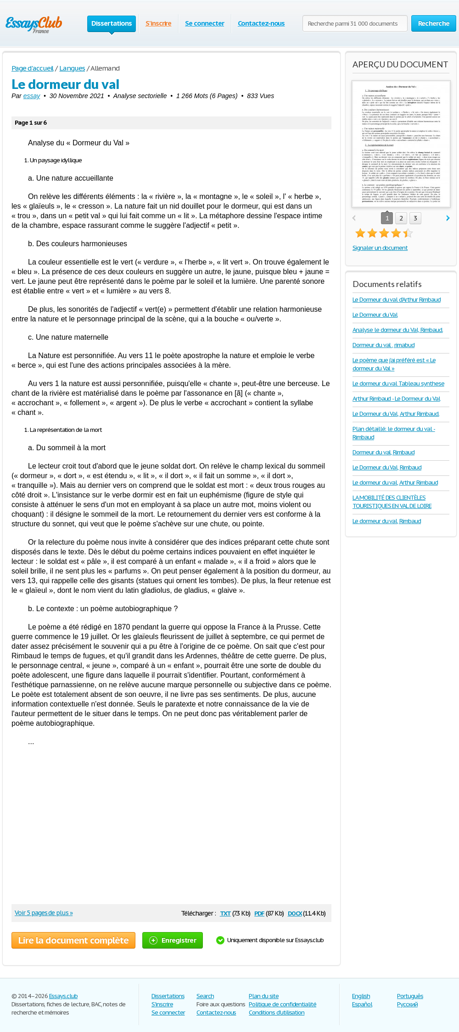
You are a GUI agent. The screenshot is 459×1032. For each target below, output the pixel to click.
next (448, 218)
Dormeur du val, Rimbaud (383, 452)
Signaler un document (380, 248)
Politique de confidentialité (282, 1004)
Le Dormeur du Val (375, 315)
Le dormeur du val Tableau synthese (398, 383)
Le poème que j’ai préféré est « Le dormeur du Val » (394, 364)
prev (354, 218)
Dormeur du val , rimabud (383, 345)
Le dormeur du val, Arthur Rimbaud (395, 482)
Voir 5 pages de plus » (44, 913)
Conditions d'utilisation (276, 1012)
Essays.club (63, 996)
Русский (407, 1004)
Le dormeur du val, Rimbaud (387, 521)
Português (410, 996)
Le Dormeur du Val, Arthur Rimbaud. (396, 414)
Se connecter (204, 23)
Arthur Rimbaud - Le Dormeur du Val (396, 399)
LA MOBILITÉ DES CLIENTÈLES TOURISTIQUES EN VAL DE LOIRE (392, 502)
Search (205, 996)
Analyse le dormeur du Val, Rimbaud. (398, 330)
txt (225, 912)
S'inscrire (159, 23)
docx (295, 912)
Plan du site (264, 996)
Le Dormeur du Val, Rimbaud (387, 467)
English (361, 996)
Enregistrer (172, 940)
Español (362, 1004)
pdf (259, 912)
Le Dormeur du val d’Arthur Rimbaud (397, 300)
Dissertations (167, 996)
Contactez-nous (261, 23)
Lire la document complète (73, 940)
